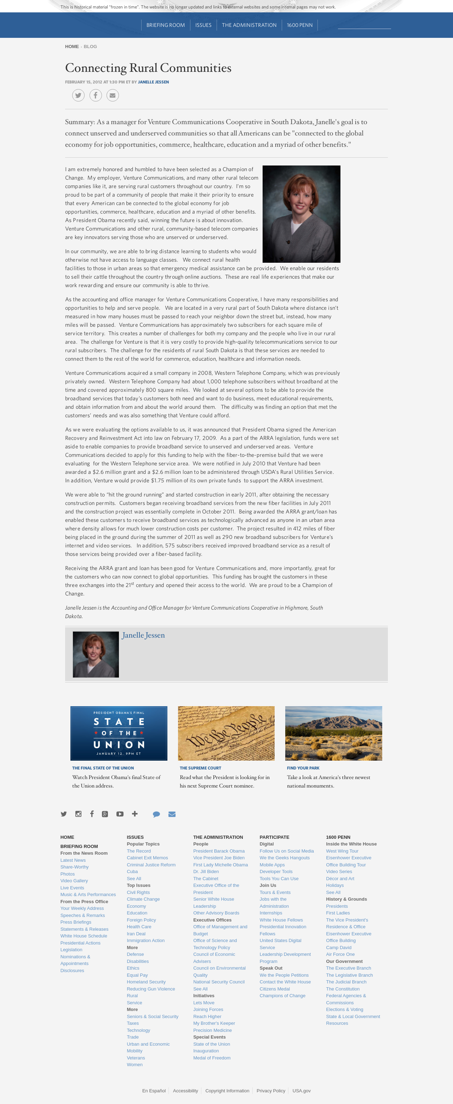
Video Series (339, 871)
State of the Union (211, 1044)
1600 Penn (300, 25)
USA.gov (302, 1090)
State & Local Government (353, 1016)
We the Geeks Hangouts (285, 857)
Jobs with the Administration (274, 902)
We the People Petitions (284, 975)
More (132, 947)
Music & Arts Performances (88, 894)
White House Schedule (84, 936)
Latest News (73, 860)
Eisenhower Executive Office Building (349, 937)
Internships (271, 913)
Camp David (339, 947)
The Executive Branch (348, 968)
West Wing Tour (342, 851)
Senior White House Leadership (213, 902)
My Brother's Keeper (214, 1023)
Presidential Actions (81, 943)
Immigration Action (146, 940)
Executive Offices (212, 920)
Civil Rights (138, 892)
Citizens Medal (275, 989)
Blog (90, 46)
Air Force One (340, 954)
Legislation (71, 949)
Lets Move (203, 1002)
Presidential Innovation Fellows (283, 930)
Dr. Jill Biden (206, 871)
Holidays (335, 885)
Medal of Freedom (212, 1058)
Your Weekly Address (82, 908)
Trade (132, 1037)
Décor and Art (340, 878)
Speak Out (271, 968)
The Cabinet (205, 878)
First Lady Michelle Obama (220, 864)
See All (134, 878)
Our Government (344, 961)
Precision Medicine (212, 1030)
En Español (154, 1090)
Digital (267, 844)
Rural (132, 995)
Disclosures (72, 970)
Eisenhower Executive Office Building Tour (349, 861)
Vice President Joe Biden (219, 857)
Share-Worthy (75, 867)
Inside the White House (351, 844)
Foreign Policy (141, 920)
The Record (139, 851)
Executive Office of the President (216, 889)
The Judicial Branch (346, 981)
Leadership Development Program (285, 958)
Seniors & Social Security (152, 1016)
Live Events (72, 887)
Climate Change (143, 899)
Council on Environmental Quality (219, 971)
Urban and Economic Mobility (148, 1047)
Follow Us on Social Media (287, 851)
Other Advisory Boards (216, 913)
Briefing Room (166, 25)
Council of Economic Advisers (214, 958)
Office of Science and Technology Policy (215, 944)
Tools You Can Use (279, 878)
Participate (274, 837)
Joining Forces (208, 1009)
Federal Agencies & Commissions (346, 999)
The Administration (249, 25)
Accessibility (185, 1090)
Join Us (268, 885)
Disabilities (138, 961)
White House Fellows (281, 920)
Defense (135, 954)
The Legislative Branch (349, 975)
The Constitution (343, 989)
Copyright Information (227, 1090)
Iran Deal (136, 933)
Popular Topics (143, 844)
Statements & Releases (85, 929)
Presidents (337, 906)
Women (135, 1064)
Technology (138, 1030)
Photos (68, 874)
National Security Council (219, 981)
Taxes (133, 1023)
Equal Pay (137, 975)
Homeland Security (146, 981)
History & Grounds (346, 899)
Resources (337, 1023)
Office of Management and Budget (220, 930)
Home (72, 46)
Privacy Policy (271, 1090)
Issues (203, 25)
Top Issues (138, 885)
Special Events (209, 1037)
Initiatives (203, 995)
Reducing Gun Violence (151, 989)
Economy (136, 906)
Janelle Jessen (153, 81)
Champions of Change (282, 995)
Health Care (139, 926)
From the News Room (84, 853)
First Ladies (338, 913)
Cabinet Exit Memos (147, 857)
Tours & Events (275, 892)
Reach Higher (207, 1016)
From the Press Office (84, 901)
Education (137, 913)
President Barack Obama (219, 851)
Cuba (132, 871)
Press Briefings (76, 922)
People (200, 844)
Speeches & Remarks (83, 915)
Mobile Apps (272, 864)
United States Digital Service (281, 944)
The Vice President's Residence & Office (347, 923)
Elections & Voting (344, 1009)
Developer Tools (276, 871)
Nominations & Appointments (76, 960)
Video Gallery (74, 880)
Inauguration (206, 1050)
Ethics (133, 968)
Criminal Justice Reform (151, 864)
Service (134, 1002)
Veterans (136, 1058)
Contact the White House (285, 981)
